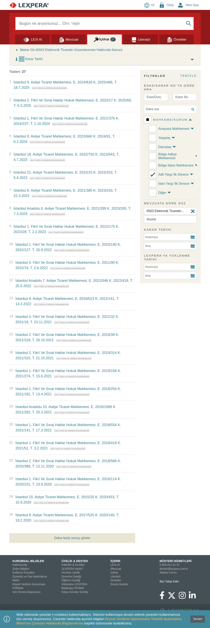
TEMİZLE (188, 75)
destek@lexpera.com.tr (174, 568)
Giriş (170, 5)
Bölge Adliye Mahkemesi (167, 156)
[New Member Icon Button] (180, 5)
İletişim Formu (168, 572)
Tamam (197, 618)
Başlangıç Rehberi (72, 588)
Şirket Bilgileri (20, 568)
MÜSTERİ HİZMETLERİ (176, 561)
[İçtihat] (104, 39)
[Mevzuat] (68, 39)
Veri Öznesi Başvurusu (26, 592)
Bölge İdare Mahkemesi (176, 165)
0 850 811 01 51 (170, 564)
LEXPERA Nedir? (72, 568)
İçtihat (114, 572)
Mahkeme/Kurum (170, 119)
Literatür (116, 576)
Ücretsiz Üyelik (70, 572)
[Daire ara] (170, 109)
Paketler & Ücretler (73, 564)
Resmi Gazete (119, 584)
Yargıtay (164, 138)
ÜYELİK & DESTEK (74, 561)
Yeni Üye (192, 5)
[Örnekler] (176, 39)
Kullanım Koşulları (23, 572)
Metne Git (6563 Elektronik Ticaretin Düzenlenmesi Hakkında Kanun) (71, 50)
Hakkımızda (19, 564)
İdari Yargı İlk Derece (173, 183)
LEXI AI (115, 564)
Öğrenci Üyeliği (70, 580)
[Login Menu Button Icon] (162, 5)
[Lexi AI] (32, 39)
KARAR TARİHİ (158, 229)
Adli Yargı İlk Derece (173, 174)
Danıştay (164, 147)
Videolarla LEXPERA (74, 584)
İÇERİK (116, 561)
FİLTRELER (154, 75)
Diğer (162, 193)
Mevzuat (116, 568)
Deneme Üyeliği (71, 576)
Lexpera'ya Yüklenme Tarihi (167, 257)
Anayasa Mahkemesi (173, 129)
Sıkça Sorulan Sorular (74, 592)
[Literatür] (140, 39)
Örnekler (116, 580)
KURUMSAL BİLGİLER (28, 561)
